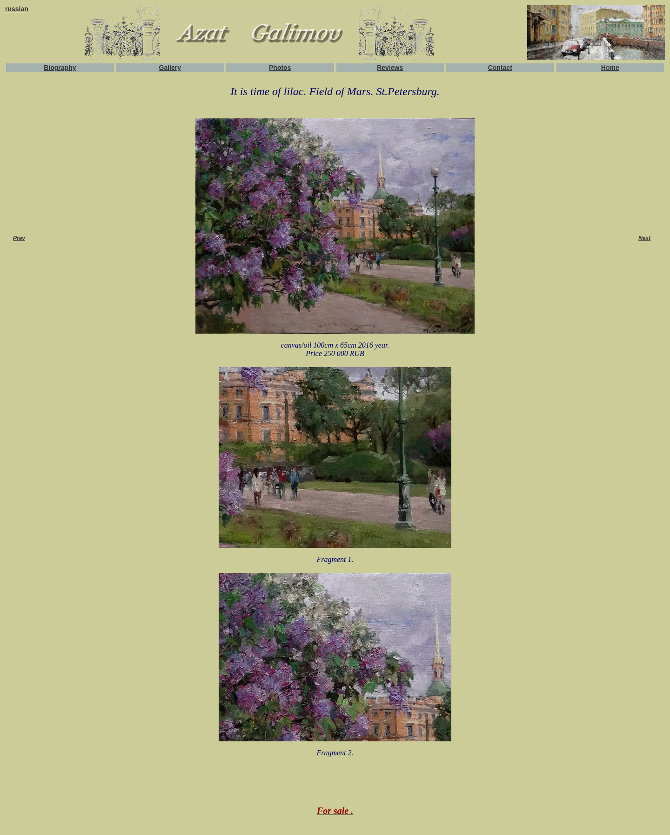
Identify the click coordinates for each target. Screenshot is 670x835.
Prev (19, 238)
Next (644, 238)
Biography (60, 67)
